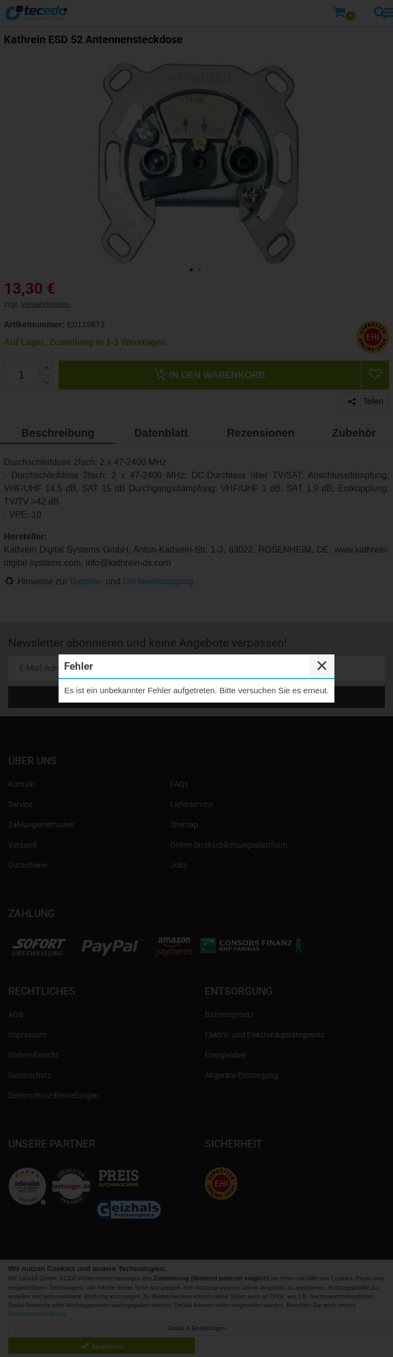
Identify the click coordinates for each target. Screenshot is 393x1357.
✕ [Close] (321, 666)
